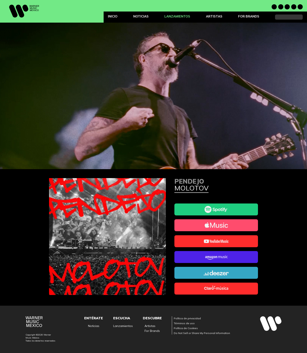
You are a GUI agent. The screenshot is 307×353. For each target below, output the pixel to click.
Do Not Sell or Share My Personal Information (202, 333)
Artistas (214, 16)
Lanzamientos (177, 16)
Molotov (191, 188)
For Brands (248, 16)
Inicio (112, 16)
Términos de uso (184, 323)
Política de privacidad (187, 318)
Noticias (141, 16)
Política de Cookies (186, 328)
